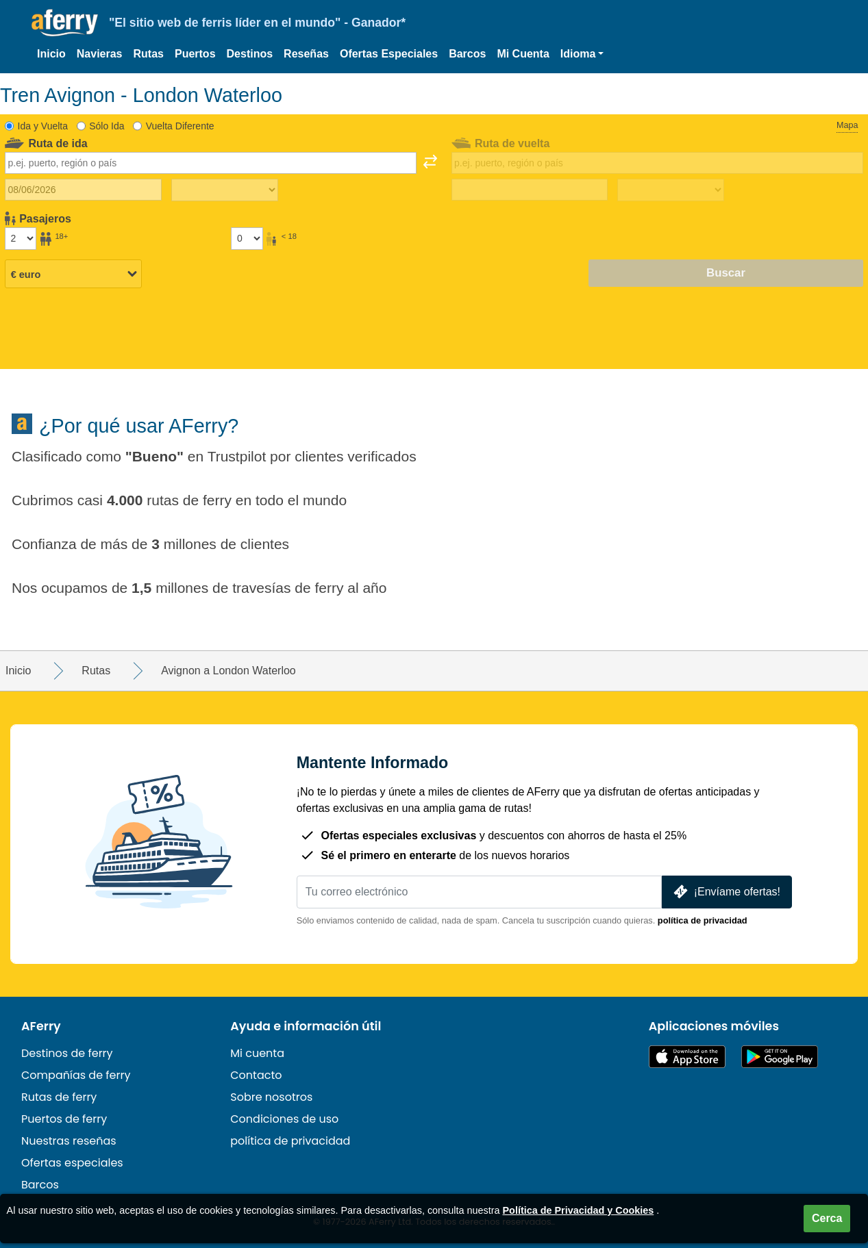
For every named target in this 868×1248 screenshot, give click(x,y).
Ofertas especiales (72, 1163)
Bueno (154, 456)
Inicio (51, 54)
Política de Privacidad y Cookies (578, 1210)
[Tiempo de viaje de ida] (224, 190)
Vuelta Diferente (180, 125)
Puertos (195, 54)
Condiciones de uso (284, 1119)
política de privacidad (702, 920)
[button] (582, 54)
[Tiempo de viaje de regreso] (670, 190)
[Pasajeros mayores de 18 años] (20, 238)
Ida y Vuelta (43, 125)
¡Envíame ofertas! (725, 892)
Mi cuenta (257, 1053)
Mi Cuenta (523, 54)
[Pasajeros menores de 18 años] (246, 238)
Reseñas (306, 54)
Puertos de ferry (64, 1119)
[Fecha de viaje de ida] (83, 190)
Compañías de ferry (75, 1075)
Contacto (256, 1075)
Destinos (250, 54)
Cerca (827, 1218)
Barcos (467, 54)
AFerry (41, 1026)
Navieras (100, 54)
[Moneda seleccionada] (73, 274)
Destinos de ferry (67, 1053)
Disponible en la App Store (687, 1056)
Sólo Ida (106, 125)
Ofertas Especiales (389, 54)
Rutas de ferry (59, 1097)
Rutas (149, 54)
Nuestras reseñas (68, 1141)
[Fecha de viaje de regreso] (529, 190)
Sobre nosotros (271, 1097)
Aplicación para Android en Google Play (779, 1056)
